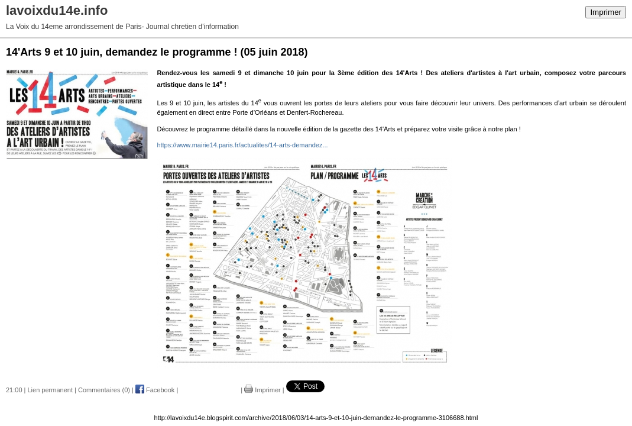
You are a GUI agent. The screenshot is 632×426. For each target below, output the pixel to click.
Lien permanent (50, 389)
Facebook (154, 389)
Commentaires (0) (104, 389)
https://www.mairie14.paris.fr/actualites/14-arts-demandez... (242, 145)
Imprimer (605, 12)
